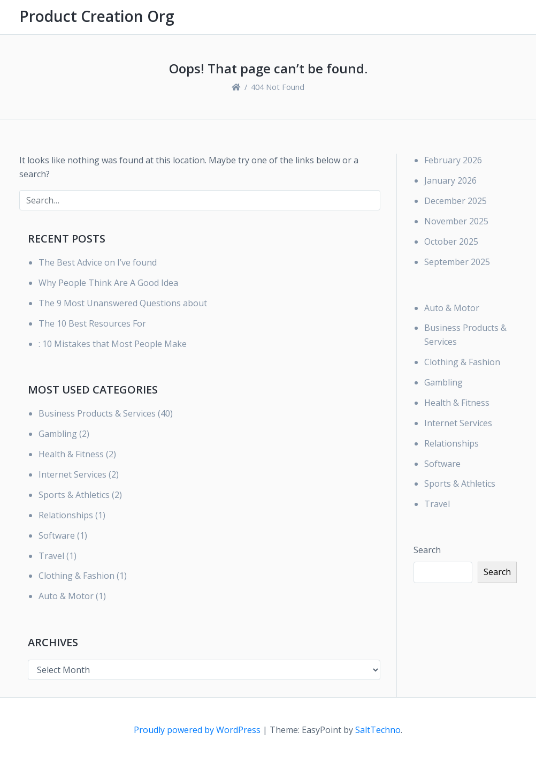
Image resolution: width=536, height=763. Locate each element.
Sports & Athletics (74, 495)
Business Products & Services (97, 413)
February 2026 (453, 160)
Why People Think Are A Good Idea (108, 283)
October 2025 (451, 241)
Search (427, 550)
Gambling (58, 434)
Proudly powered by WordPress (198, 730)
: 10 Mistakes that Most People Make (113, 344)
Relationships (66, 515)
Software (57, 535)
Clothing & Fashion (76, 575)
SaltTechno (378, 730)
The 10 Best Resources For (92, 323)
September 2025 (457, 262)
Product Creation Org (96, 16)
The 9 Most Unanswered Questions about (123, 303)
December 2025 (455, 201)
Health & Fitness (71, 454)
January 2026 (450, 180)
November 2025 (456, 221)
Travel (51, 556)
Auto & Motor (66, 596)
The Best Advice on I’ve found (98, 262)
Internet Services (72, 474)
